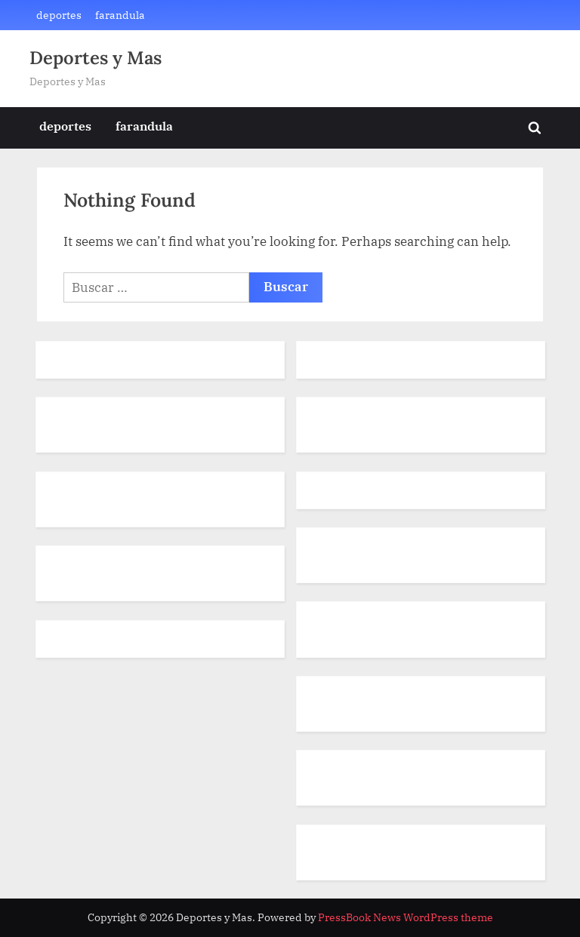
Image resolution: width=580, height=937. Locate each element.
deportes (59, 15)
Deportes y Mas (95, 57)
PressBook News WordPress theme (405, 917)
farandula (120, 15)
